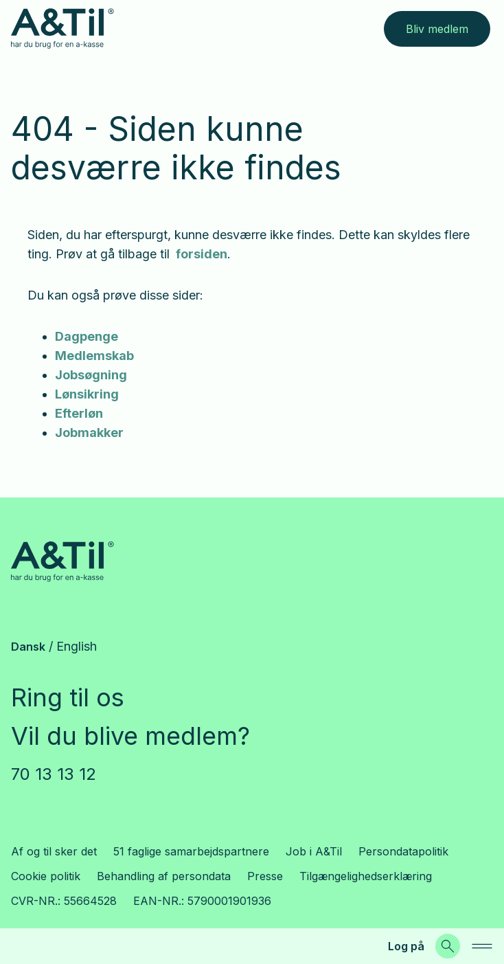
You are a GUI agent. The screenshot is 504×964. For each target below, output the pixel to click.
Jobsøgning (91, 375)
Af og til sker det (54, 851)
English (76, 646)
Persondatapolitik (403, 851)
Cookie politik (45, 876)
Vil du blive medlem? (130, 736)
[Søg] (447, 946)
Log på (406, 946)
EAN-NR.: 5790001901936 (202, 901)
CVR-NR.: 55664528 (64, 901)
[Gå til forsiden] (62, 28)
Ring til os (67, 697)
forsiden (200, 254)
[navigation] (482, 946)
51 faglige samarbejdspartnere (191, 851)
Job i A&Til (314, 851)
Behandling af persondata (164, 876)
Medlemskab (94, 355)
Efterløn (79, 413)
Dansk (28, 646)
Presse (265, 876)
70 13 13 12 (53, 774)
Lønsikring (87, 394)
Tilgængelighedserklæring (365, 876)
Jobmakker (89, 432)
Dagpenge (86, 336)
